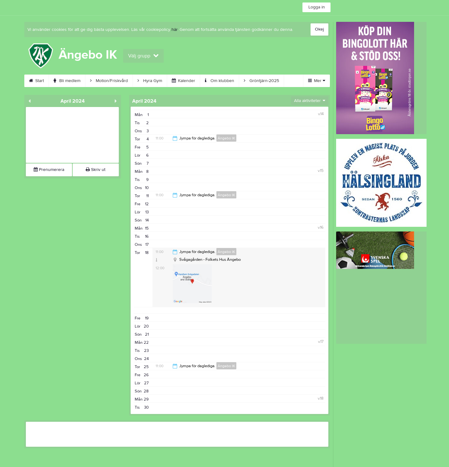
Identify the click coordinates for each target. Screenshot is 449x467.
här (174, 29)
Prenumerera (49, 170)
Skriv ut (95, 170)
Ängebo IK (226, 138)
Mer (316, 81)
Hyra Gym (150, 81)
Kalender (183, 81)
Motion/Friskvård (109, 81)
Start (36, 81)
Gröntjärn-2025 (261, 81)
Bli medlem (67, 81)
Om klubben (219, 81)
